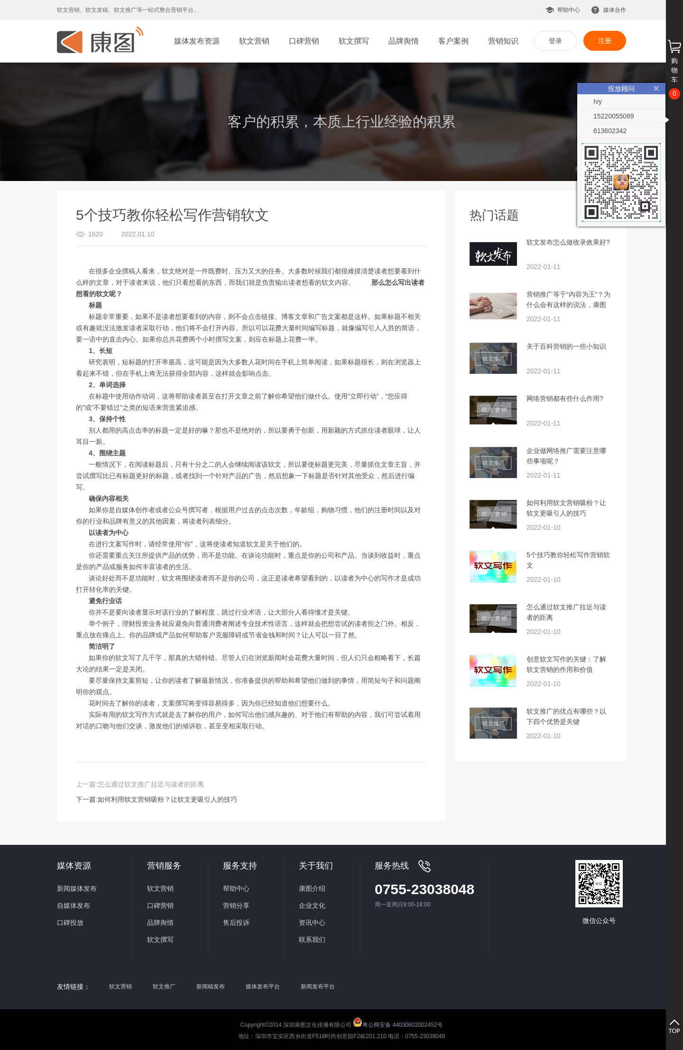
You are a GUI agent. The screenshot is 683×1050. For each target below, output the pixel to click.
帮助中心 (568, 10)
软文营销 (254, 41)
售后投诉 (236, 922)
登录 (555, 41)
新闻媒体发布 (77, 888)
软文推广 (164, 986)
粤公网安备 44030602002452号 (398, 1022)
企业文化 (312, 905)
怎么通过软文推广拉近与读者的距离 (151, 784)
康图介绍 (312, 888)
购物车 (674, 70)
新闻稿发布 (210, 986)
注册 (604, 41)
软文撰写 (354, 41)
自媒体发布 (73, 905)
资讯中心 (312, 922)
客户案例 (453, 41)
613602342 (610, 131)
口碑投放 (70, 922)
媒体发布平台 (263, 986)
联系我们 (312, 939)
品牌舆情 (403, 41)
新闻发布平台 (318, 986)
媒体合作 (614, 10)
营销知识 (503, 41)
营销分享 (236, 905)
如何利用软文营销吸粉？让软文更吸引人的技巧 (167, 799)
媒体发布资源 (197, 41)
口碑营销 (304, 41)
